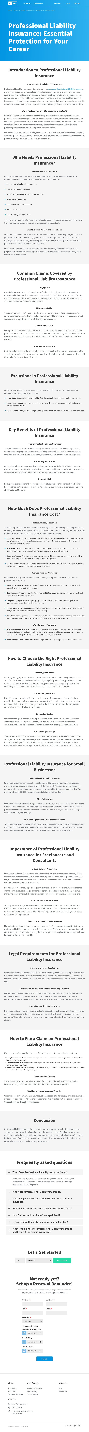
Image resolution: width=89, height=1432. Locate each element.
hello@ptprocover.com (18, 1404)
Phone (48, 1309)
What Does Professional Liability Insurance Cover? (39, 1172)
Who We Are (12, 1388)
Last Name (49, 1300)
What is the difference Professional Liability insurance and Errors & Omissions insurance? (42, 1230)
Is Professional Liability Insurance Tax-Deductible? (40, 1222)
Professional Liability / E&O (31, 1329)
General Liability (27, 1347)
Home (10, 10)
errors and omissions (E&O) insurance (65, 89)
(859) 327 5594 (15, 1408)
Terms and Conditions (15, 1394)
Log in (68, 3)
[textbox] (39, 1260)
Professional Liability (34, 1388)
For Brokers (63, 1391)
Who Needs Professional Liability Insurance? (36, 1191)
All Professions (32, 1394)
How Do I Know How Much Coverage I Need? (36, 1215)
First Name (25, 1300)
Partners (57, 3)
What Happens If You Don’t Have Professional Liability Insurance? (42, 1200)
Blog (60, 1388)
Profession (25, 1317)
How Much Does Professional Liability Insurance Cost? (42, 1208)
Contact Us (12, 1391)
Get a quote (62, 1261)
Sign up (77, 3)
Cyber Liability (27, 1338)
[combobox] (39, 1260)
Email (23, 1309)
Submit (44, 1359)
